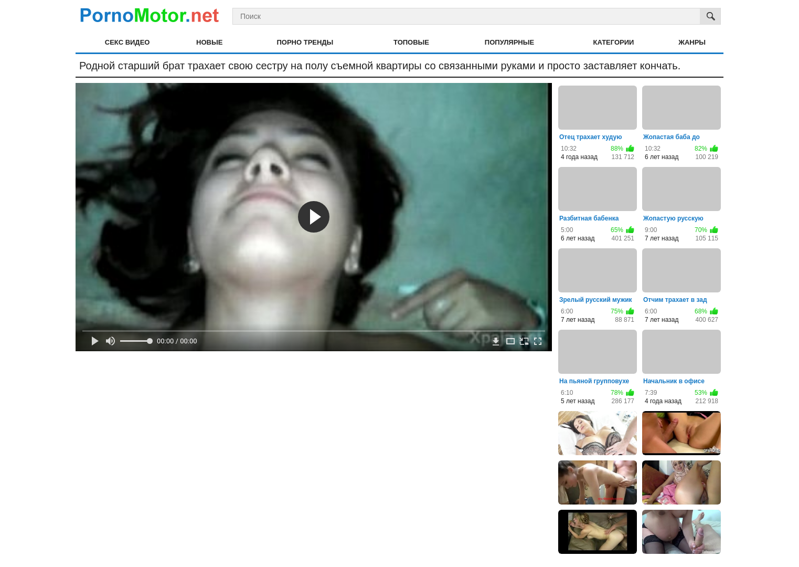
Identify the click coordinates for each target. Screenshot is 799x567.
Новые (209, 42)
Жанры (692, 42)
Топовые (411, 42)
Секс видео (127, 42)
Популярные (509, 42)
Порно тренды (304, 42)
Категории (613, 42)
